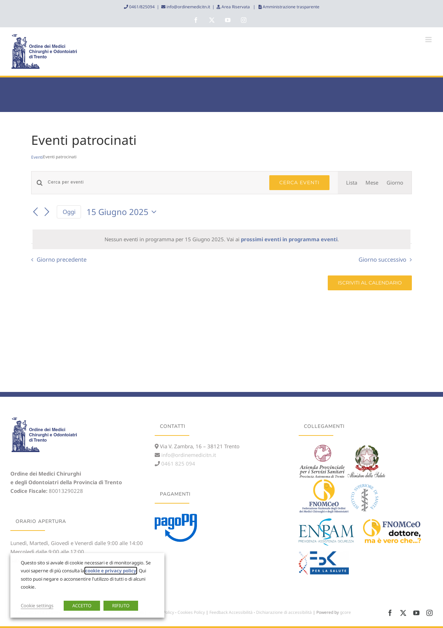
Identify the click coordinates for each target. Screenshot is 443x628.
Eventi (37, 157)
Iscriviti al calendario (370, 283)
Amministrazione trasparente (290, 7)
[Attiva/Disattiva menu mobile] (429, 39)
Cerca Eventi (299, 182)
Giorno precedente (62, 259)
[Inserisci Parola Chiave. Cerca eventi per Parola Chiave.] (154, 182)
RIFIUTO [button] (120, 605)
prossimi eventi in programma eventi (289, 239)
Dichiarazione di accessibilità (284, 612)
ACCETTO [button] (81, 605)
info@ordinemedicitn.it (187, 7)
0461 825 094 (177, 463)
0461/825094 (141, 7)
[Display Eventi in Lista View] (351, 182)
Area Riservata (235, 7)
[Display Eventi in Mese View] (371, 182)
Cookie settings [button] (37, 605)
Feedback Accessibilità (231, 612)
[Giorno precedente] (35, 212)
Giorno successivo (382, 259)
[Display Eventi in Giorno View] (395, 182)
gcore (345, 612)
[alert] (221, 239)
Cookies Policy (191, 612)
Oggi (69, 212)
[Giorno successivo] (47, 212)
